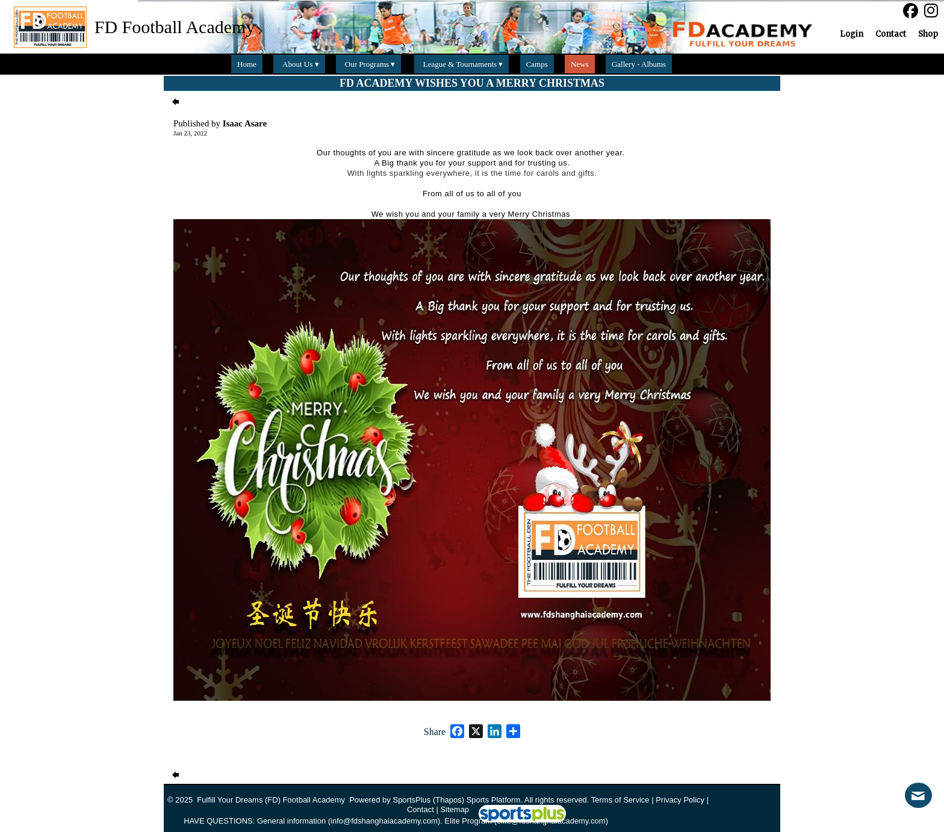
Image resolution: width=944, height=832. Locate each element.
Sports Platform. (495, 799)
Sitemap (454, 809)
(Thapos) (448, 799)
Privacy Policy (680, 799)
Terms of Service (620, 799)
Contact (420, 809)
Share (435, 732)
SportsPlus (411, 799)
